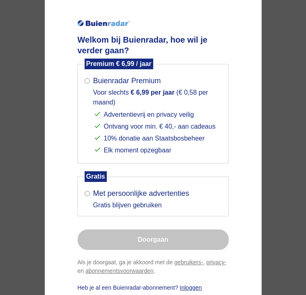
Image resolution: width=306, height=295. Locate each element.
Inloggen (191, 287)
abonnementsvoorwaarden (119, 271)
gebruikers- (188, 262)
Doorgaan (153, 239)
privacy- (216, 262)
